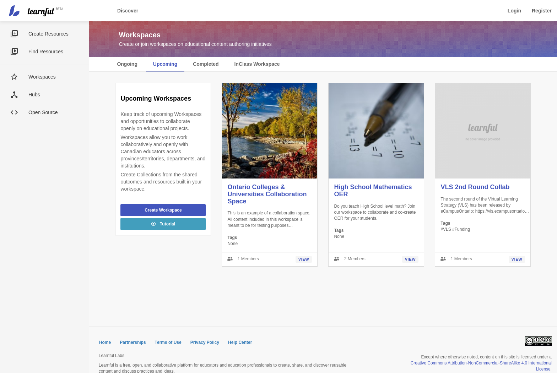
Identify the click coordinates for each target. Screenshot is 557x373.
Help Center (240, 342)
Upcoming (165, 64)
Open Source (43, 112)
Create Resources (48, 34)
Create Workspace (163, 210)
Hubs (34, 94)
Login (514, 11)
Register (542, 11)
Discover (127, 11)
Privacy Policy (204, 342)
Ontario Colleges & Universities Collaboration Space (267, 194)
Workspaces (42, 77)
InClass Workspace (257, 64)
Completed (205, 64)
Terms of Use (168, 342)
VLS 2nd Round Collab (474, 187)
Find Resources (45, 51)
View (303, 259)
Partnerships (133, 342)
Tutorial (163, 224)
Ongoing (127, 64)
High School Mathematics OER (373, 190)
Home (105, 342)
